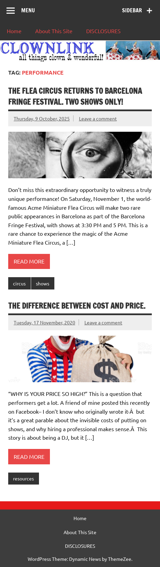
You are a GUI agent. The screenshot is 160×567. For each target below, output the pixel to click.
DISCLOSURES (103, 30)
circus (19, 283)
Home (14, 30)
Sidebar (132, 10)
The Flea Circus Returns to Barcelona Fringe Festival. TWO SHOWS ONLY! (75, 96)
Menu (28, 10)
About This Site (53, 30)
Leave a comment (98, 118)
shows (42, 283)
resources (23, 478)
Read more (29, 261)
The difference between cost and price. (76, 305)
